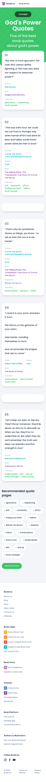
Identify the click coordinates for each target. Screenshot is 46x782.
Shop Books (24, 3)
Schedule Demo (11, 697)
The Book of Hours (14, 371)
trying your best (13, 188)
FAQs (6, 604)
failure (26, 188)
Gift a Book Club (11, 651)
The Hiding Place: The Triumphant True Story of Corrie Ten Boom (21, 175)
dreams (24, 290)
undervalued (11, 474)
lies (21, 474)
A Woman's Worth (14, 466)
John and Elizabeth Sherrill (18, 156)
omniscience (11, 379)
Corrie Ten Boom (13, 154)
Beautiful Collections (13, 672)
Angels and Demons (15, 95)
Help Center (9, 608)
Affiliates (8, 616)
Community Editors (12, 724)
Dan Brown (10, 87)
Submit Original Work (13, 744)
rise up (29, 474)
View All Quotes (12, 566)
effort (26, 185)
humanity (15, 185)
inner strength (12, 476)
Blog (6, 600)
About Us (8, 596)
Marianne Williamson (15, 458)
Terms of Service (23, 771)
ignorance (10, 102)
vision (33, 290)
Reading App (9, 720)
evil (6, 185)
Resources (8, 701)
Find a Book (9, 717)
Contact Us (9, 612)
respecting (23, 102)
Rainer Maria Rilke (13, 363)
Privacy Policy (37, 771)
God (7, 164)
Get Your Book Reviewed (15, 740)
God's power (11, 105)
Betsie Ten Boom (13, 283)
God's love (10, 382)
